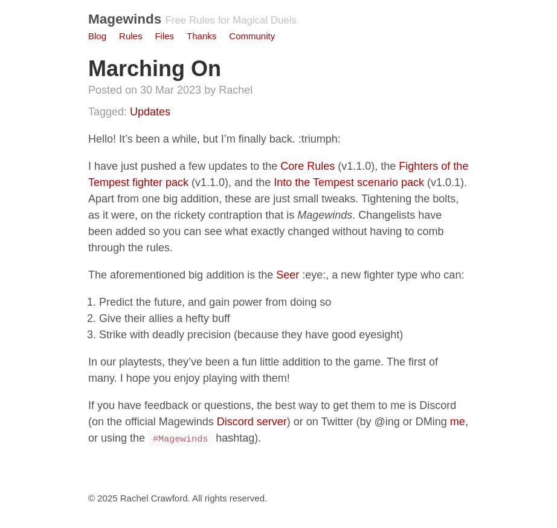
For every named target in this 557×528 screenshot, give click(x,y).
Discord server (252, 422)
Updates (150, 112)
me (457, 422)
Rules (130, 36)
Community (252, 36)
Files (164, 36)
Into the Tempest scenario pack (349, 182)
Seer (287, 275)
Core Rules (307, 166)
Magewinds (124, 19)
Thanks (201, 36)
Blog (97, 36)
